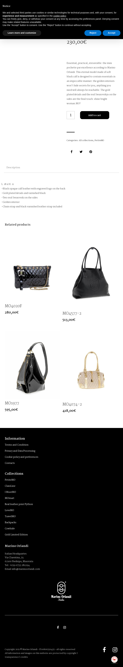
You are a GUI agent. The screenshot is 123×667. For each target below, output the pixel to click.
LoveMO (9, 510)
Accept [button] (111, 33)
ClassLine (10, 486)
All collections (86, 140)
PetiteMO (99, 140)
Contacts (10, 463)
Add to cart (94, 115)
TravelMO (10, 516)
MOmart (9, 498)
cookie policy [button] (59, 16)
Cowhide (10, 529)
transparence (12, 657)
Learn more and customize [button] (22, 33)
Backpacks (10, 523)
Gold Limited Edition (16, 535)
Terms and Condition (17, 445)
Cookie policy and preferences (21, 457)
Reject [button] (93, 33)
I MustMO (10, 492)
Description (13, 168)
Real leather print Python (19, 504)
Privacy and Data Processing (20, 451)
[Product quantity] (71, 115)
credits (24, 657)
